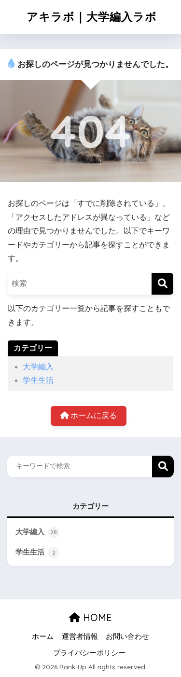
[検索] (162, 284)
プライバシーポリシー (89, 653)
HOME (90, 617)
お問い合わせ (127, 636)
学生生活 (38, 380)
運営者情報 (80, 636)
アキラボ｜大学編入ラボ (92, 17)
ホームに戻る (88, 415)
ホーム (43, 636)
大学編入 (38, 367)
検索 (163, 466)
